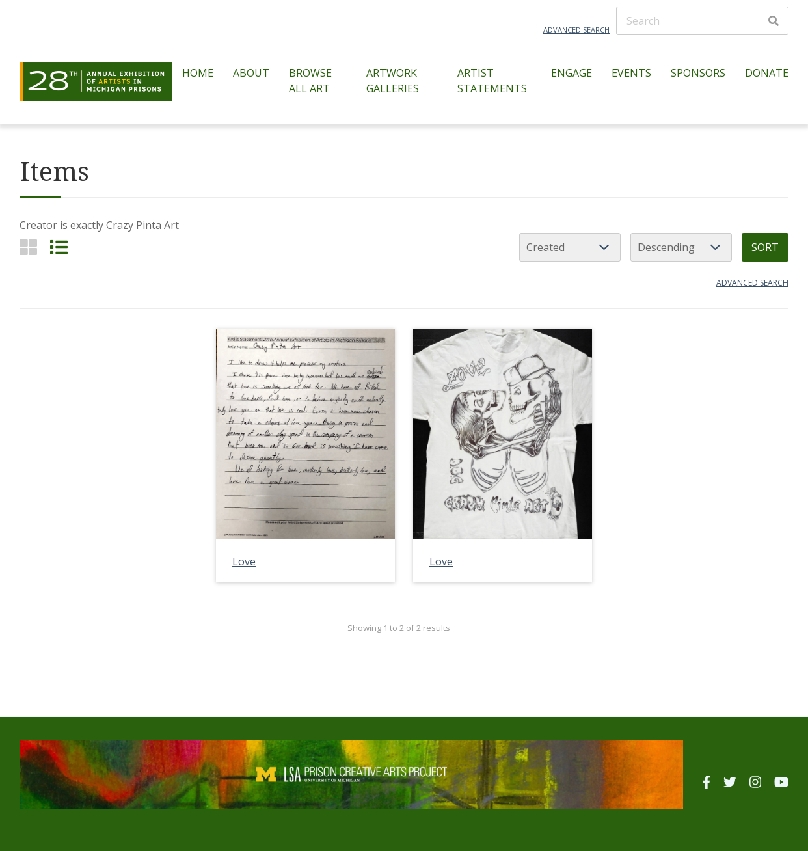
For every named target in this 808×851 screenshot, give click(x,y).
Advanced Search (576, 29)
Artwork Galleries (392, 81)
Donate (766, 73)
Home (197, 73)
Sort (765, 247)
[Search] (702, 21)
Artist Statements (492, 81)
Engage (571, 73)
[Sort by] (570, 247)
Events (631, 73)
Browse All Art (310, 81)
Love (244, 561)
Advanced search (752, 282)
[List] (59, 247)
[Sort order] (681, 247)
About (251, 73)
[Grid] (28, 247)
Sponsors (698, 73)
